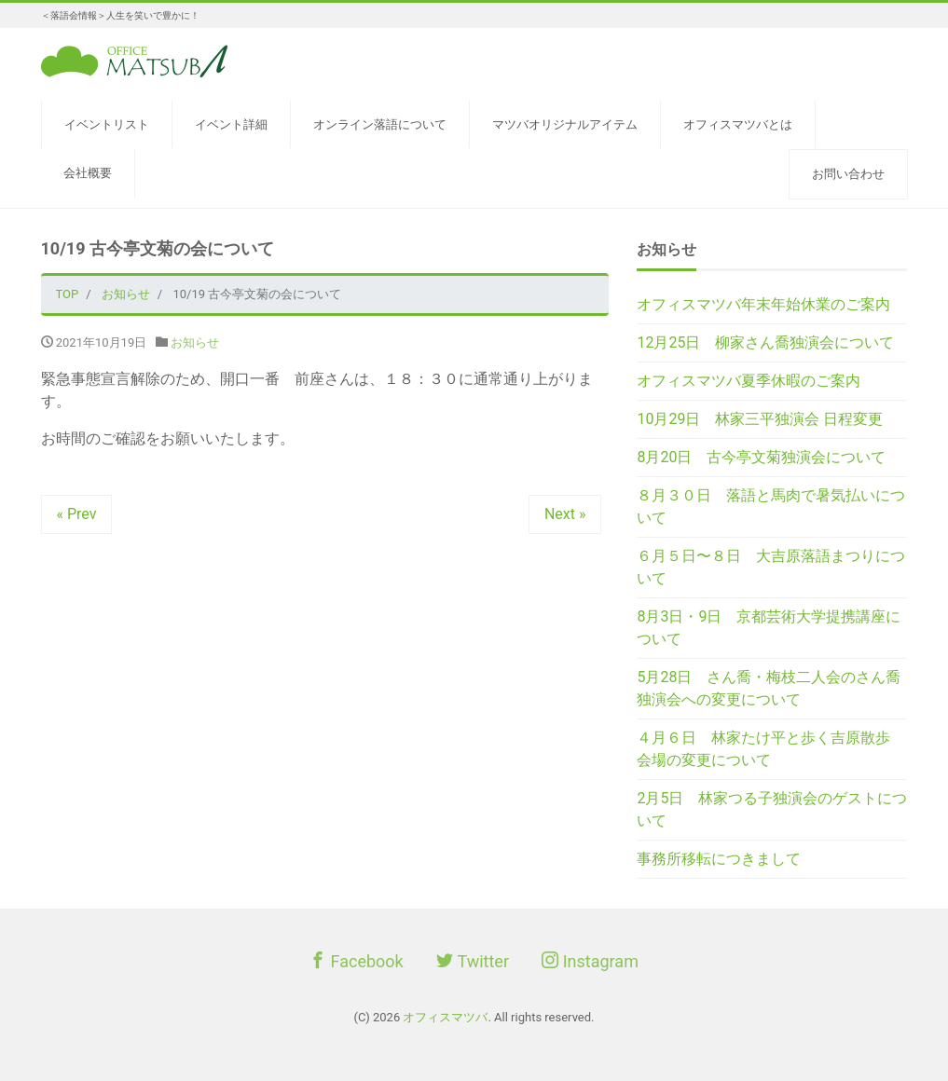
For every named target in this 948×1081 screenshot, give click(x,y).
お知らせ (195, 342)
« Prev (77, 514)
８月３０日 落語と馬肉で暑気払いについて (771, 506)
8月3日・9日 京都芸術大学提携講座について (768, 628)
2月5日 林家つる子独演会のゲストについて (772, 809)
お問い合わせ (848, 174)
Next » (565, 514)
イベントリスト (106, 124)
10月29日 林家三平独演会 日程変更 (760, 419)
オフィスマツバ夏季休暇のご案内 (748, 381)
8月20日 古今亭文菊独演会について (761, 457)
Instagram (590, 961)
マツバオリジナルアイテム (565, 124)
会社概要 (87, 173)
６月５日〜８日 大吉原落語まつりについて (771, 567)
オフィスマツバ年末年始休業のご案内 (763, 304)
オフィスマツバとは (737, 124)
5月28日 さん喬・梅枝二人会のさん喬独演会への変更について (768, 688)
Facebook (356, 961)
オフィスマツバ (445, 1017)
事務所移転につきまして (719, 859)
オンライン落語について (380, 124)
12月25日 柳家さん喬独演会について (765, 342)
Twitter (472, 961)
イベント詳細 (231, 124)
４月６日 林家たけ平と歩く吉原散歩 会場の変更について (771, 749)
